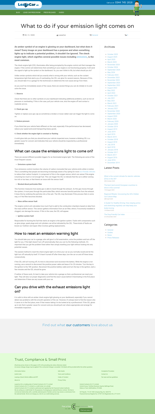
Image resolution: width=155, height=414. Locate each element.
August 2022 (112, 88)
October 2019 (112, 127)
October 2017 (112, 152)
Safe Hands (61, 371)
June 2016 (111, 160)
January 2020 (112, 124)
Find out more (86, 410)
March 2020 (112, 119)
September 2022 (113, 85)
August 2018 (112, 142)
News (109, 235)
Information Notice (20, 371)
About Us (17, 380)
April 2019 (111, 134)
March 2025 (112, 62)
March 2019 (112, 137)
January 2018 (112, 150)
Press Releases (50, 12)
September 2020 (113, 114)
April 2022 (111, 93)
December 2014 (113, 163)
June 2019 (111, 132)
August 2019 (112, 129)
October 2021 (112, 96)
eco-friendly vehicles (87, 172)
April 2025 (111, 59)
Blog (18, 12)
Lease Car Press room (31, 12)
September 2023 (113, 83)
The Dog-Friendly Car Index (114, 214)
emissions (82, 57)
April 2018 (111, 147)
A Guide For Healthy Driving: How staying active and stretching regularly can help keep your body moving (122, 205)
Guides (61, 12)
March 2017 (112, 155)
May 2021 (111, 101)
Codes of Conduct (63, 377)
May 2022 (111, 90)
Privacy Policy (62, 380)
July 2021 (111, 98)
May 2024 (111, 72)
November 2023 (113, 80)
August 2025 (112, 57)
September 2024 (113, 70)
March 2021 (112, 103)
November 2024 (113, 65)
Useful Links (18, 374)
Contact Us (104, 374)
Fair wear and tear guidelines (109, 377)
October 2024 (112, 67)
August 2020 (112, 116)
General (95, 35)
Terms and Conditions (64, 374)
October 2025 (112, 54)
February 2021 (112, 106)
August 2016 (112, 157)
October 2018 (112, 139)
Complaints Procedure (107, 371)
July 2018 (111, 145)
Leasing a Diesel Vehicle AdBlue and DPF (26, 377)
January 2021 (112, 108)
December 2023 (113, 78)
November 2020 (113, 111)
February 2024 (112, 75)
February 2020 (112, 121)
